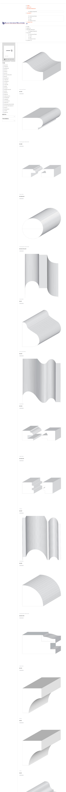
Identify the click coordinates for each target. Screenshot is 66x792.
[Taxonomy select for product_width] (8, 138)
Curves (30, 16)
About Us (29, 5)
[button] (45, 22)
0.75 (12, 49)
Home (28, 4)
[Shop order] (58, 62)
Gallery (29, 11)
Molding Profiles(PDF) (33, 10)
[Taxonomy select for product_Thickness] (8, 142)
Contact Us (29, 20)
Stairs (30, 17)
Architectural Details (33, 14)
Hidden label (3, 86)
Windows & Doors (32, 19)
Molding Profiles (31, 7)
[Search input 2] (8, 61)
